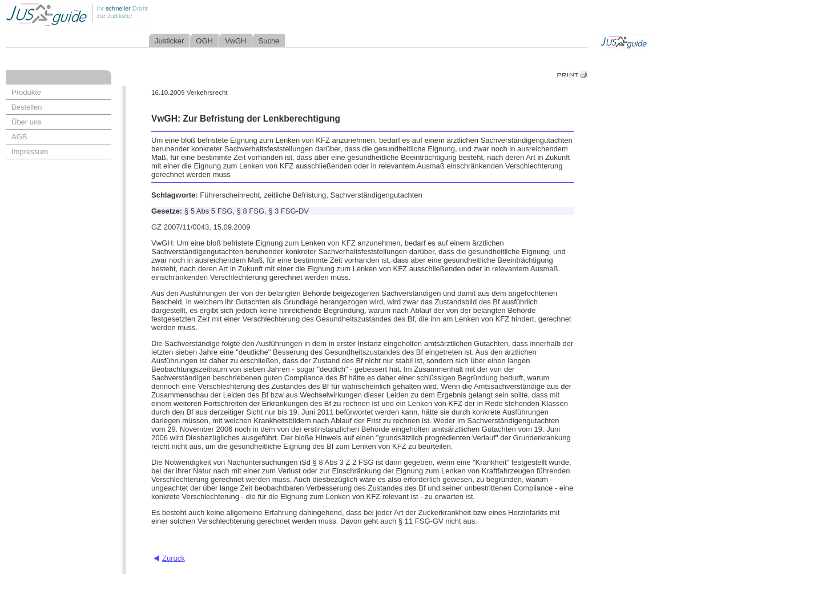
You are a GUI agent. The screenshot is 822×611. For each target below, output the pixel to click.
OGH (204, 41)
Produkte (26, 92)
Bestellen (26, 107)
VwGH (236, 41)
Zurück (173, 558)
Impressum (29, 151)
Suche (268, 41)
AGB (19, 136)
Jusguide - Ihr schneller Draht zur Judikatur (115, 14)
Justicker (169, 41)
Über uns (26, 122)
